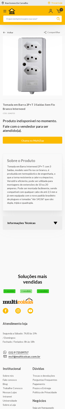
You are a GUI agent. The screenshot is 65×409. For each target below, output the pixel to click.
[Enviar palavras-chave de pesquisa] (57, 19)
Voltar (10, 32)
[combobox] (29, 19)
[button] (51, 11)
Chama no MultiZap (32, 140)
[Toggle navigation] (4, 11)
